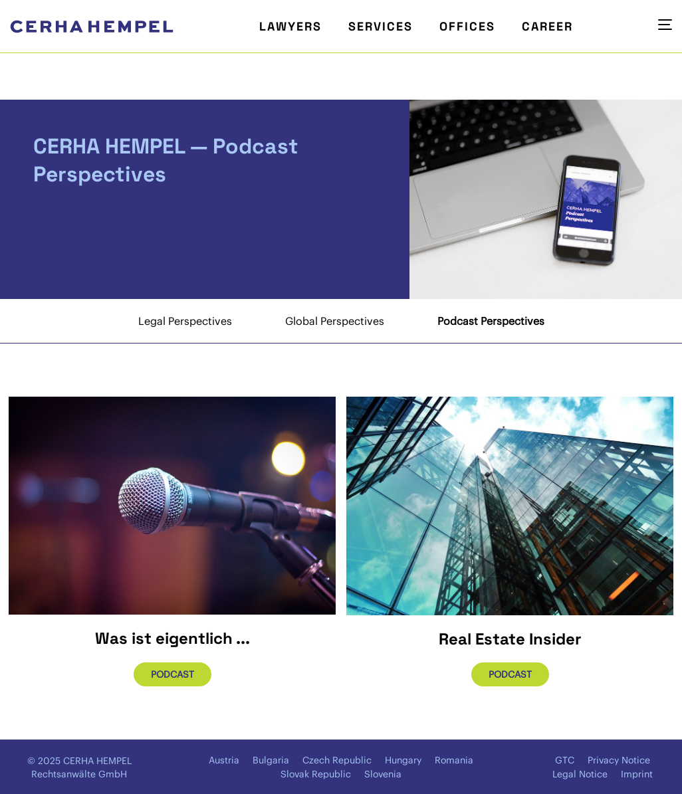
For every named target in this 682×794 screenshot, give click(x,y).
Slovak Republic (316, 774)
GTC (564, 760)
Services (380, 26)
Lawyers (290, 26)
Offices (467, 26)
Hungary (403, 760)
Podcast (172, 674)
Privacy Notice (619, 760)
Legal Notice (580, 774)
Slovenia (382, 774)
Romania (454, 760)
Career (547, 26)
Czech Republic (337, 760)
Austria (224, 760)
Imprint (637, 774)
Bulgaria (271, 760)
